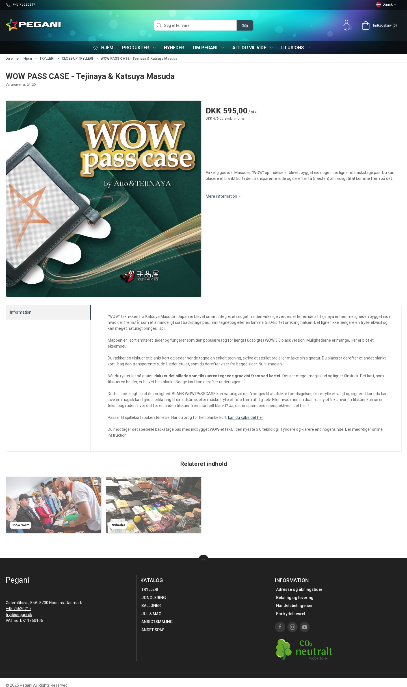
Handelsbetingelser (294, 605)
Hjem (27, 59)
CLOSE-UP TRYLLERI (77, 59)
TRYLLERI (47, 59)
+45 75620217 (18, 608)
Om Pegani (209, 47)
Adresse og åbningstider (299, 589)
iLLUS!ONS (296, 47)
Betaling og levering (294, 597)
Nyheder (174, 47)
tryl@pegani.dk (19, 614)
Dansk (386, 4)
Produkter (139, 47)
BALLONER (151, 605)
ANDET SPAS (152, 630)
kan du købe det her (245, 417)
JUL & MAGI (152, 613)
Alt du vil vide (253, 47)
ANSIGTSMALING (157, 621)
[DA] (33, 25)
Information (20, 312)
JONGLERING (153, 597)
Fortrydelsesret (290, 613)
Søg (245, 25)
